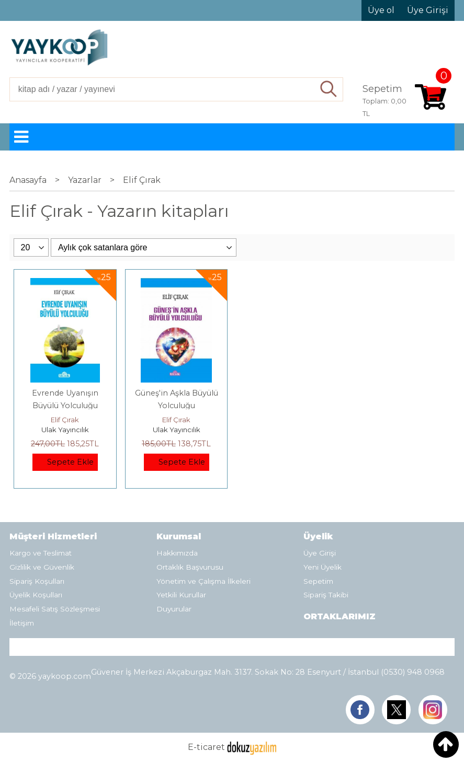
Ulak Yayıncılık (65, 429)
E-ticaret (206, 747)
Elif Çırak (65, 419)
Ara (329, 89)
